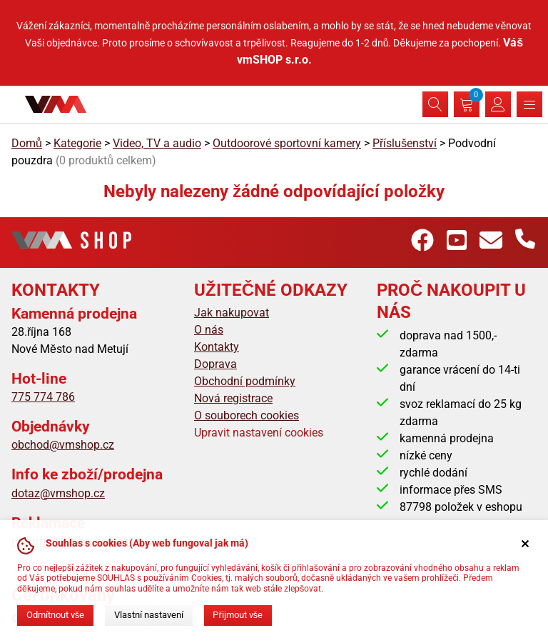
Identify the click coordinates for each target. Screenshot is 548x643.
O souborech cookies (246, 415)
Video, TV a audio (157, 143)
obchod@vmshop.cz (62, 445)
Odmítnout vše (55, 614)
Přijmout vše (238, 614)
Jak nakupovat (231, 312)
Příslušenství (404, 143)
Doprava (215, 364)
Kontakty (216, 347)
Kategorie (77, 143)
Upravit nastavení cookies (258, 432)
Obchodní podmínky (244, 381)
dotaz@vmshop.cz (58, 493)
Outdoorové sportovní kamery (287, 143)
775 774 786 (43, 397)
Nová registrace (233, 398)
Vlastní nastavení (148, 614)
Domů (26, 143)
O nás (208, 330)
